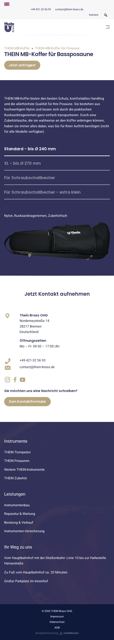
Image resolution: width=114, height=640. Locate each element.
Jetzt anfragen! (22, 65)
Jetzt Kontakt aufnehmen (57, 293)
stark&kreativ (69, 633)
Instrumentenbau (17, 505)
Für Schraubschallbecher (29, 178)
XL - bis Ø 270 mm (22, 163)
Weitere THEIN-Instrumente (24, 469)
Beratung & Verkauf (18, 522)
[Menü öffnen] (108, 27)
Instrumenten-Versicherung (24, 531)
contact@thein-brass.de (69, 9)
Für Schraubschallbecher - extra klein (42, 192)
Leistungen (14, 494)
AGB (57, 628)
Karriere (93, 15)
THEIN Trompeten (17, 452)
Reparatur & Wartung (19, 513)
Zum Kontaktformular (27, 401)
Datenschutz (57, 622)
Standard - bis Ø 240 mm (30, 149)
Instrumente (15, 441)
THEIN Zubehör (15, 478)
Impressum (57, 616)
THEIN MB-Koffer (17, 48)
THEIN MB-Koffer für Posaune (57, 48)
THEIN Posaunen (16, 460)
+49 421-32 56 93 (41, 9)
